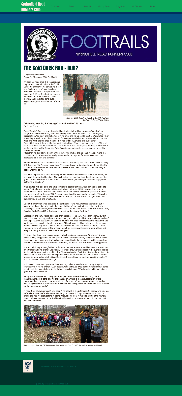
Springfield (29, 4)
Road (41, 4)
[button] (55, 6)
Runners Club (31, 9)
